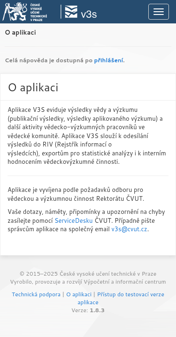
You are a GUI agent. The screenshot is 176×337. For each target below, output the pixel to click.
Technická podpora (36, 294)
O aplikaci (20, 32)
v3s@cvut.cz (129, 229)
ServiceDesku (73, 220)
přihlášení (108, 60)
